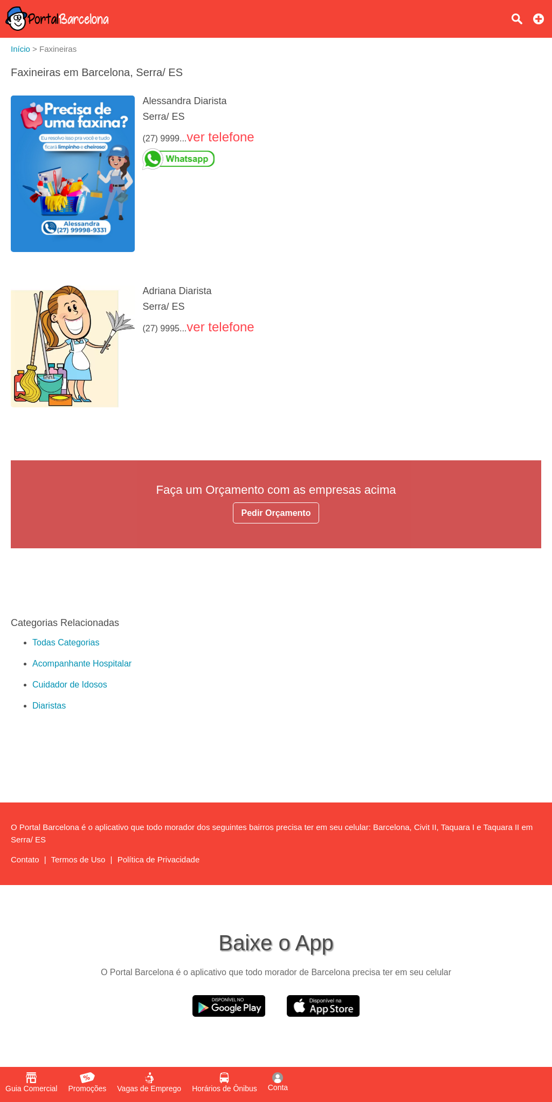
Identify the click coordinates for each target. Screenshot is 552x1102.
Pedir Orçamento (276, 513)
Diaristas (49, 705)
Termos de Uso (78, 859)
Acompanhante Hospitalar (82, 663)
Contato (25, 859)
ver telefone (220, 137)
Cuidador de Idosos (69, 684)
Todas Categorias (66, 642)
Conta (278, 1082)
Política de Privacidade (159, 859)
